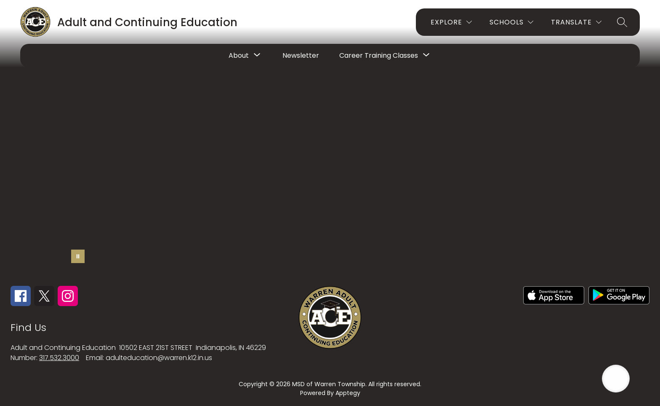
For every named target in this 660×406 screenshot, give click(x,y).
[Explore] (451, 22)
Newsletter (300, 55)
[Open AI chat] (616, 378)
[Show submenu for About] (239, 56)
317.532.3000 (59, 358)
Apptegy (347, 393)
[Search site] (622, 22)
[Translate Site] (576, 22)
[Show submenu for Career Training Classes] (378, 56)
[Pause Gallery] (78, 256)
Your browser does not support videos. (330, 142)
